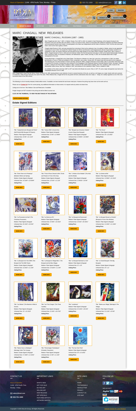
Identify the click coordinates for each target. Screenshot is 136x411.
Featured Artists (92, 26)
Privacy (80, 390)
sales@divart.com (104, 2)
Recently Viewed (118, 17)
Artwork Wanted (120, 26)
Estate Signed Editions (21, 98)
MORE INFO (19, 143)
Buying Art (52, 26)
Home (12, 26)
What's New (25, 26)
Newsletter (82, 388)
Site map (80, 395)
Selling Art (64, 26)
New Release (77, 26)
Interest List (103, 17)
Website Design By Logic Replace (115, 409)
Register (121, 10)
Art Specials (106, 26)
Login (111, 10)
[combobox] (79, 18)
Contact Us (24, 84)
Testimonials (82, 385)
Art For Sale (40, 26)
